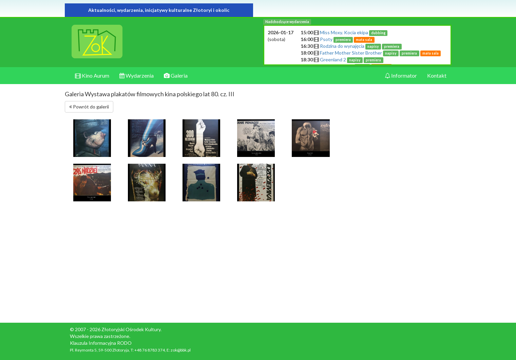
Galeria (176, 75)
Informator (401, 75)
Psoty (347, 39)
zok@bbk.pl (181, 350)
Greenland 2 (351, 59)
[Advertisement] (407, 217)
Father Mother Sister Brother (380, 53)
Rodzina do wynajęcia (361, 46)
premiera (343, 40)
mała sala (364, 40)
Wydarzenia (136, 75)
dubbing (378, 33)
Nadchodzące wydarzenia (287, 22)
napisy (373, 46)
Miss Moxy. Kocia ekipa (354, 32)
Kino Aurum (92, 75)
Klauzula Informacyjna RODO (101, 343)
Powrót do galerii (89, 106)
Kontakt (436, 75)
